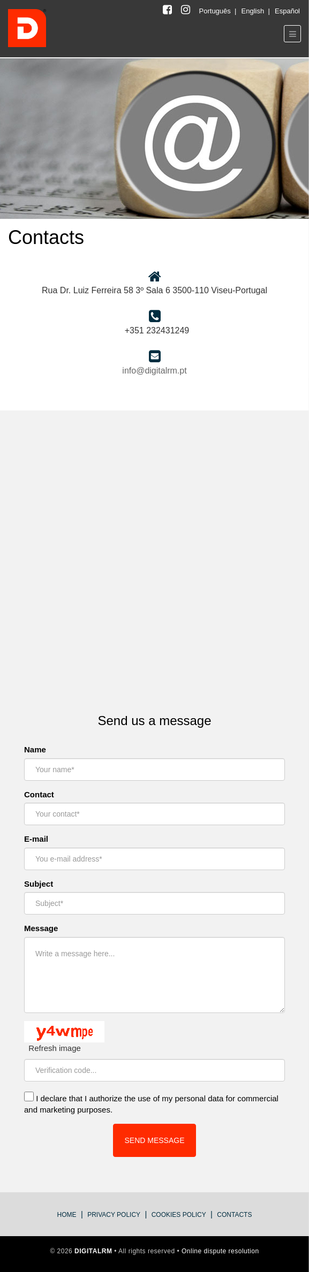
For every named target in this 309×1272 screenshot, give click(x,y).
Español (287, 11)
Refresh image (54, 1048)
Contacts (234, 1214)
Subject (38, 883)
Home (67, 1214)
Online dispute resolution (220, 1251)
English (254, 11)
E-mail (36, 838)
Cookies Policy (179, 1214)
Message (41, 928)
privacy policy (113, 1214)
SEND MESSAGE (154, 1140)
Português (216, 11)
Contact (39, 794)
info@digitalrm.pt (154, 370)
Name (35, 749)
